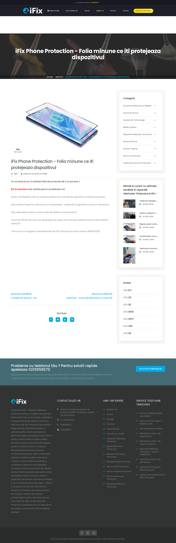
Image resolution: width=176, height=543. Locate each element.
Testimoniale (113, 429)
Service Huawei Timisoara (119, 471)
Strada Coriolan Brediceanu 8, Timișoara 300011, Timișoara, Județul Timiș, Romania (77, 412)
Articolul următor (102, 294)
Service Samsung (131, 155)
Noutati (113, 11)
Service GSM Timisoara (118, 466)
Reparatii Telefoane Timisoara (116, 440)
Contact (126, 11)
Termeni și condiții (115, 433)
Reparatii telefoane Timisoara (137, 134)
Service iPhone (130, 141)
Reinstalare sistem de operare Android (150, 442)
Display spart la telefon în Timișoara (155, 224)
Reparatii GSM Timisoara (118, 461)
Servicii (87, 11)
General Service (130, 113)
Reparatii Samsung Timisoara (116, 455)
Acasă (50, 77)
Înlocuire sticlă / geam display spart (150, 422)
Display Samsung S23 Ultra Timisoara (150, 468)
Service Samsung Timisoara (115, 477)
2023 (128, 311)
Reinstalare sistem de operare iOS (150, 435)
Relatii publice (129, 127)
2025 (128, 326)
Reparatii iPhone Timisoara (114, 447)
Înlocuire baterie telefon (151, 428)
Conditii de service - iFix (24, 297)
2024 (128, 319)
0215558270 (65, 424)
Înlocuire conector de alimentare (150, 461)
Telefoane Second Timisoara (137, 163)
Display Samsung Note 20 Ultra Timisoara (152, 476)
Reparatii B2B (53, 11)
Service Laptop (130, 148)
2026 (127, 333)
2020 (127, 297)
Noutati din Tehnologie (134, 120)
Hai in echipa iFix (72, 11)
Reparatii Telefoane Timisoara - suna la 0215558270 (149, 451)
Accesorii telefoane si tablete (137, 105)
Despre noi (100, 11)
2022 (127, 304)
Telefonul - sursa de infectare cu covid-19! (89, 297)
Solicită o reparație (143, 11)
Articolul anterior (21, 294)
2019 (127, 290)
